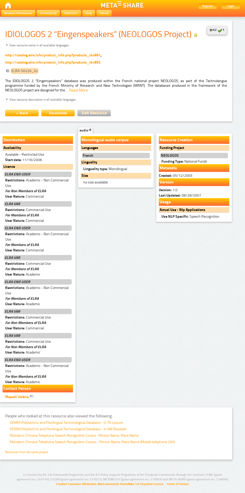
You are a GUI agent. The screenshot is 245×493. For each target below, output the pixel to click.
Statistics (71, 13)
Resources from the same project (26, 452)
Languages (89, 148)
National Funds (184, 161)
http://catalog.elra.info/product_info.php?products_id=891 (53, 55)
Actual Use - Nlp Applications (182, 210)
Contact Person (17, 388)
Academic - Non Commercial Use (37, 183)
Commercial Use (28, 210)
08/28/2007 (180, 195)
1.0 (168, 190)
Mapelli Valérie (19, 396)
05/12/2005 (175, 175)
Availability (12, 148)
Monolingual (105, 169)
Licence (9, 166)
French (88, 155)
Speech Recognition (190, 216)
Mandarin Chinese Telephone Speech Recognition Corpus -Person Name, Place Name (74, 435)
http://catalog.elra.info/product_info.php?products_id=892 (53, 62)
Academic (22, 274)
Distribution (14, 139)
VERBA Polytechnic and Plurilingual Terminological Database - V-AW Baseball (68, 429)
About (104, 13)
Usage (165, 201)
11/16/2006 (23, 160)
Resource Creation (176, 139)
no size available (95, 182)
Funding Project (172, 148)
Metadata (168, 167)
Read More (78, 90)
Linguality (89, 162)
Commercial (24, 196)
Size (84, 175)
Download (58, 112)
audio (85, 130)
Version (167, 182)
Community (48, 13)
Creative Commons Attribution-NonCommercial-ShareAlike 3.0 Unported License (110, 484)
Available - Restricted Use (24, 154)
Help (88, 13)
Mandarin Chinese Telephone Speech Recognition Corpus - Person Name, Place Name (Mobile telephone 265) (92, 442)
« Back (22, 112)
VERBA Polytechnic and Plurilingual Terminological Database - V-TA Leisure (66, 422)
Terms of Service (178, 484)
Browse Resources (18, 13)
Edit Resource (94, 112)
